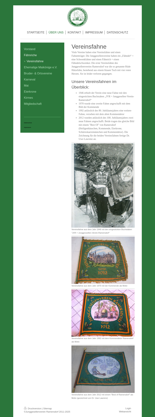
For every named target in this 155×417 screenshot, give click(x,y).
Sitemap (47, 408)
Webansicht (125, 411)
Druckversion (33, 408)
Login (128, 408)
